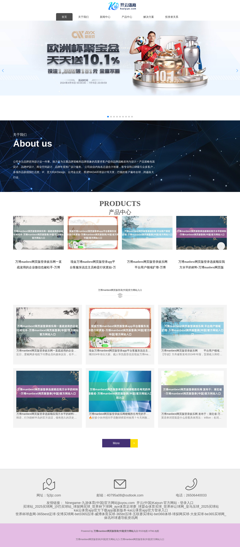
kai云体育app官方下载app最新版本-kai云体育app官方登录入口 (121, 510)
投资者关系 (171, 16)
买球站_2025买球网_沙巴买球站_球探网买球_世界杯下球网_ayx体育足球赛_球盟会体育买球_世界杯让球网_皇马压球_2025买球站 (121, 506)
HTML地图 (153, 531)
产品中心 (127, 16)
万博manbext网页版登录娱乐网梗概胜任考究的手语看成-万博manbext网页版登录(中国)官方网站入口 (147, 413)
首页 (64, 16)
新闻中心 (105, 16)
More (116, 443)
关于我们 (83, 16)
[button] (237, 70)
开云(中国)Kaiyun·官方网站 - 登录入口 (165, 503)
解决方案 (148, 16)
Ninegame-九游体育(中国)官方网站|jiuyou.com (100, 503)
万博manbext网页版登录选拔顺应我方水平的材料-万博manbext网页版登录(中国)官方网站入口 (71, 413)
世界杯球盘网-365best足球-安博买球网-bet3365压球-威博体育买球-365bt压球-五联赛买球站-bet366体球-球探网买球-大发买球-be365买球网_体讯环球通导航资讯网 (121, 516)
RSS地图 (143, 531)
